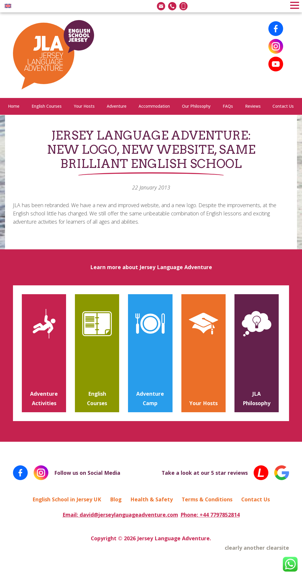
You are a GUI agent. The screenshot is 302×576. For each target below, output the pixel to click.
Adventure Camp (150, 398)
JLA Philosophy (256, 398)
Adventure (117, 106)
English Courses (47, 106)
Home (13, 106)
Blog (116, 499)
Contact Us (283, 106)
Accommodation (154, 106)
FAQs (228, 106)
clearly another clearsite (257, 547)
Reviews (253, 106)
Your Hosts (84, 106)
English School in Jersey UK (66, 499)
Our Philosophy (196, 106)
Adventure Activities (44, 398)
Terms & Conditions (207, 499)
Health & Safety (151, 499)
